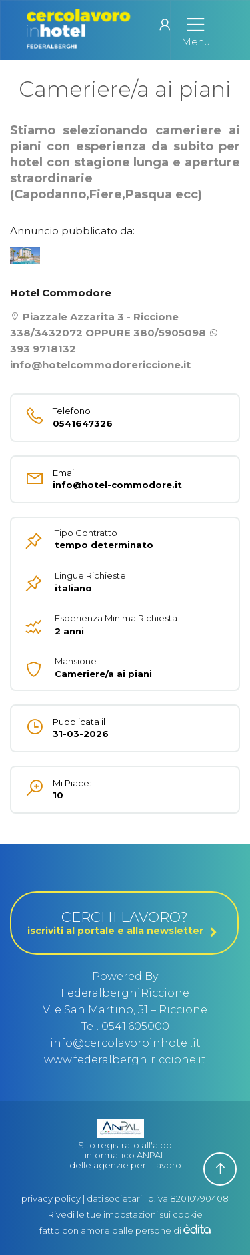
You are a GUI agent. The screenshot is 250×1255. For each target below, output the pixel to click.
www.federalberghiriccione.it (125, 1059)
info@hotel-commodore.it (105, 479)
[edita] (197, 1230)
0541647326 (105, 417)
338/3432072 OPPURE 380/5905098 (108, 332)
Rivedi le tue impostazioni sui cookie (125, 1214)
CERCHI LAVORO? (124, 923)
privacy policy (51, 1198)
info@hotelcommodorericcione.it (100, 364)
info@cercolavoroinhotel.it (125, 1043)
